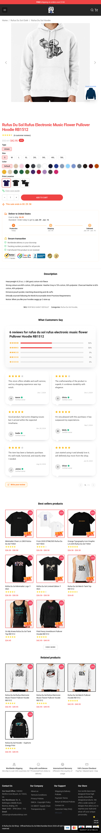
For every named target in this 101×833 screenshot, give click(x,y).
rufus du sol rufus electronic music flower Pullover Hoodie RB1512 (17, 697)
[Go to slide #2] (50, 108)
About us (34, 791)
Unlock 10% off (96, 821)
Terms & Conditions (39, 795)
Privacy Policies (37, 799)
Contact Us (59, 805)
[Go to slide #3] (64, 108)
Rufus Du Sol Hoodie (40, 20)
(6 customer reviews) (22, 135)
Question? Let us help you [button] (89, 830)
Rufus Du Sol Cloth (19, 20)
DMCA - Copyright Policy (41, 802)
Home (5, 20)
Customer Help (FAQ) (63, 809)
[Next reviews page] (93, 485)
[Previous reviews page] (80, 485)
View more (51, 647)
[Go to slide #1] (37, 108)
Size (4, 153)
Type (4, 145)
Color (4, 162)
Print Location (8, 176)
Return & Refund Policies (65, 802)
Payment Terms (61, 798)
